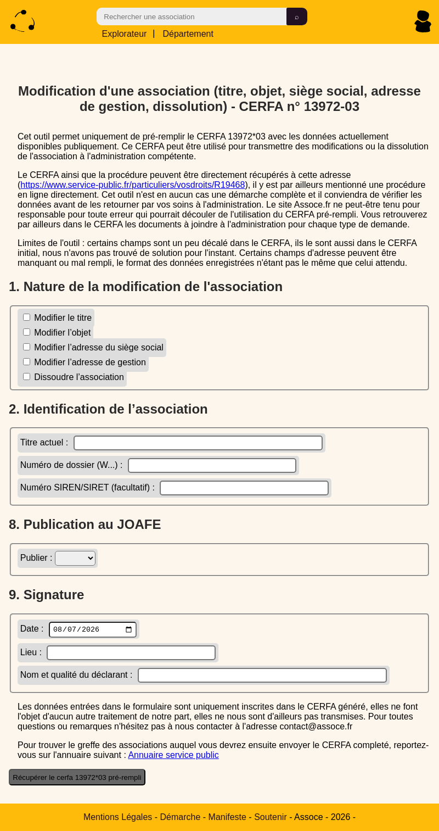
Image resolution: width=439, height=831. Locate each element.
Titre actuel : (171, 442)
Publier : (57, 557)
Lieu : (118, 653)
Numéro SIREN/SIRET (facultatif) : (174, 487)
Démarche (180, 817)
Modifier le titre (57, 317)
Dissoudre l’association (73, 376)
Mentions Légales (117, 817)
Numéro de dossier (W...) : (158, 465)
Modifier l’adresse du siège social (93, 347)
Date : (78, 630)
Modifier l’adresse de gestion (84, 361)
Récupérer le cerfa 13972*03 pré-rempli (77, 778)
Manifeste (227, 817)
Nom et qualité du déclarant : (203, 676)
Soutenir (270, 817)
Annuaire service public (173, 756)
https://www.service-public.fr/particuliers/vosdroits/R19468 (132, 184)
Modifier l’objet (57, 332)
